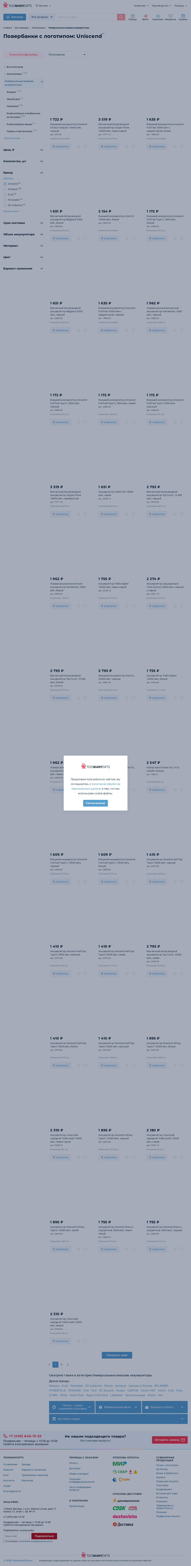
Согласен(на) (95, 803)
